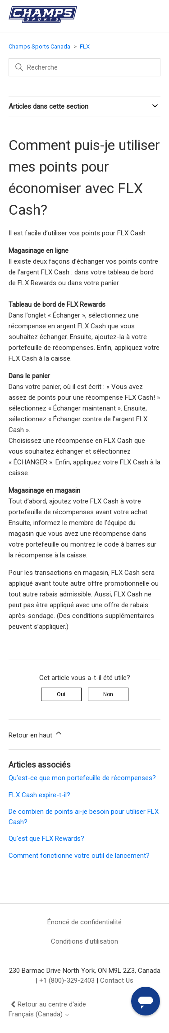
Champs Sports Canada (39, 46)
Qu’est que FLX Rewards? (46, 838)
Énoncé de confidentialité (84, 922)
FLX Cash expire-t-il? (39, 795)
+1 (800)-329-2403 (67, 980)
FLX (85, 46)
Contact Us (116, 980)
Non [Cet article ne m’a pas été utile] (108, 694)
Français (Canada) (39, 1014)
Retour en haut (36, 733)
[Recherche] (85, 67)
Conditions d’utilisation (84, 941)
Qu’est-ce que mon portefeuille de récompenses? (82, 778)
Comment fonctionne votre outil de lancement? (79, 856)
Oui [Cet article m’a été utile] (61, 694)
